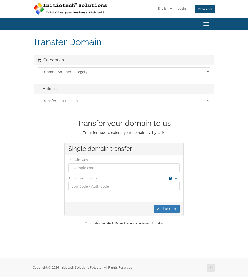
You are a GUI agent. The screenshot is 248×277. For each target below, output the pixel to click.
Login (182, 8)
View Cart (205, 9)
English (165, 8)
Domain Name (78, 159)
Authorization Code (124, 178)
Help (174, 178)
